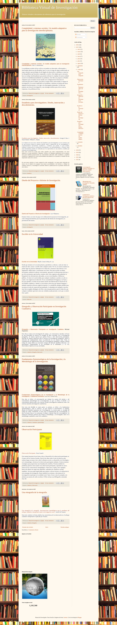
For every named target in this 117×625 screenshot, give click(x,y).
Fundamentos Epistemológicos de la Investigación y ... (80, 88)
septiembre (80, 65)
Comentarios (79, 37)
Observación (39, 352)
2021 (77, 157)
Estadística (29, 173)
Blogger (79, 617)
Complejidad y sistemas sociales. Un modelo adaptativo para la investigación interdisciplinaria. (44, 29)
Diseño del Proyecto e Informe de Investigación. (41, 180)
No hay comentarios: (49, 93)
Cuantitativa (34, 422)
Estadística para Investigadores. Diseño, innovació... (80, 125)
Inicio (46, 527)
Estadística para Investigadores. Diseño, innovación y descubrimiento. (41, 138)
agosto (79, 63)
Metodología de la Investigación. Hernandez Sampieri (89, 183)
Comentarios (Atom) (33, 530)
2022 (77, 159)
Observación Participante (32, 429)
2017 (77, 47)
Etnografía (34, 352)
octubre (79, 69)
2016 (77, 45)
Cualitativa (29, 352)
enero (79, 49)
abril (79, 54)
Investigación (30, 95)
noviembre (80, 142)
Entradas (78, 34)
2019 (77, 152)
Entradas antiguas (65, 527)
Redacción (29, 299)
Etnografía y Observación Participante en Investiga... (80, 99)
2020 (77, 155)
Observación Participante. (29, 453)
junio (79, 58)
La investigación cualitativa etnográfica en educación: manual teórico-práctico (88, 169)
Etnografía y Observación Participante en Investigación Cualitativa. (43, 329)
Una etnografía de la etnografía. (34, 492)
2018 (77, 150)
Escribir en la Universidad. (29, 261)
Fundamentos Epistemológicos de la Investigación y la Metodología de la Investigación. (44, 360)
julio (79, 61)
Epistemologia (41, 422)
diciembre (80, 145)
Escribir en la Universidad (32, 234)
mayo (79, 56)
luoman (65, 617)
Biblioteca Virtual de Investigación (50, 7)
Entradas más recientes (27, 527)
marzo (79, 51)
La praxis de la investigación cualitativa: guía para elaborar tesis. (88, 196)
